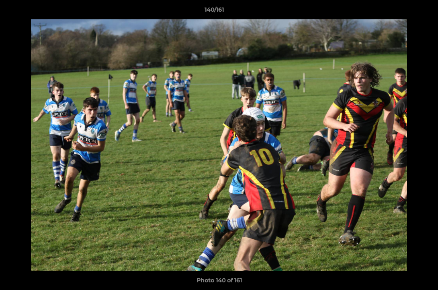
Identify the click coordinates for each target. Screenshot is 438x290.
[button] (404, 11)
